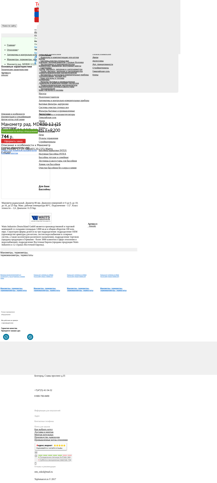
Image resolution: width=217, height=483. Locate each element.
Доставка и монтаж (43, 432)
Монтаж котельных (43, 434)
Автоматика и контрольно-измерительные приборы (32, 54)
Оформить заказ (13, 141)
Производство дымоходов (47, 437)
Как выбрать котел (43, 429)
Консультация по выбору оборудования (19, 131)
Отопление (12, 50)
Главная (11, 45)
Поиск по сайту (9, 26)
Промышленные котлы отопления (51, 440)
